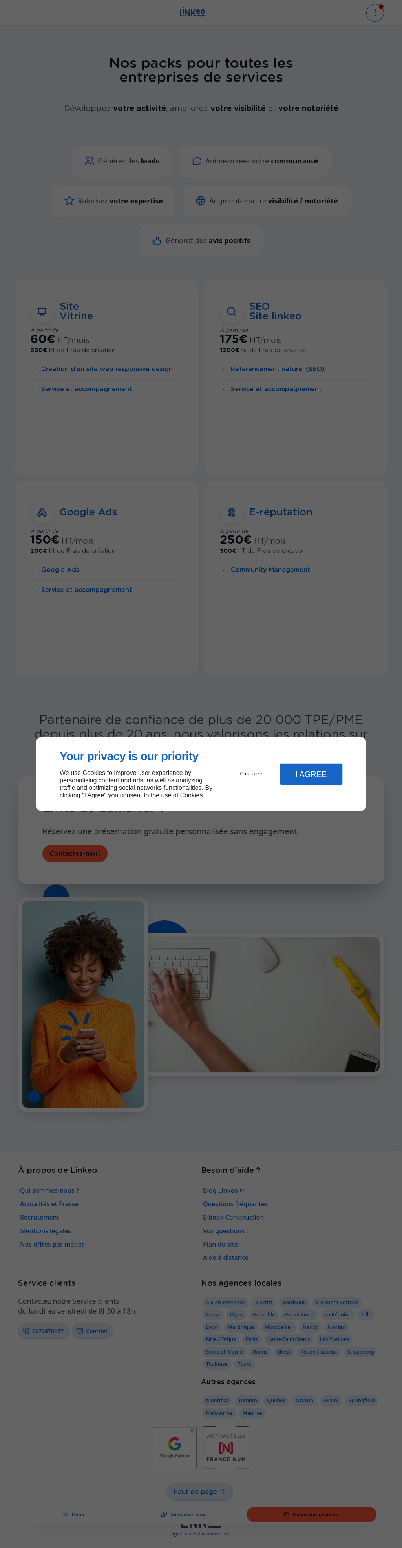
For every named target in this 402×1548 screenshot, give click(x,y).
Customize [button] (251, 774)
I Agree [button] (311, 774)
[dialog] (201, 774)
